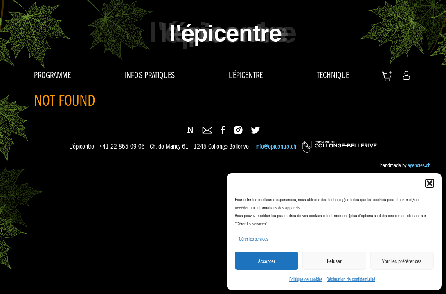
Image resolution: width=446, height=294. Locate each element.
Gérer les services (253, 239)
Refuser (334, 261)
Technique (333, 75)
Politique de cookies (305, 279)
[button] (430, 183)
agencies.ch (419, 165)
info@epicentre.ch (275, 147)
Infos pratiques (150, 75)
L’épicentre (246, 75)
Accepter (266, 261)
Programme (52, 75)
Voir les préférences (401, 261)
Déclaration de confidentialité (351, 279)
